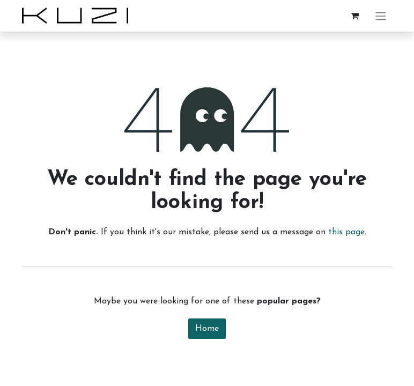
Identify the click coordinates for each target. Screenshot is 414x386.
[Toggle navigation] (380, 15)
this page (346, 232)
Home (207, 328)
